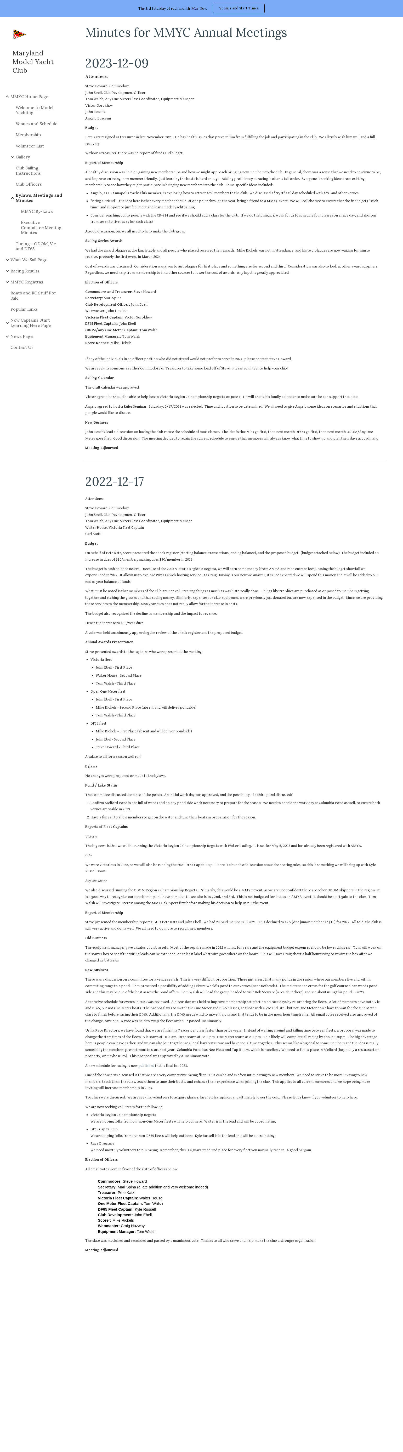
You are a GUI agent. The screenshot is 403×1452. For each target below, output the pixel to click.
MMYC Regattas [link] (26, 281)
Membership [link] (28, 134)
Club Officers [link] (29, 184)
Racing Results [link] (24, 271)
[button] (396, 24)
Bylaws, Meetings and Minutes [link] (39, 197)
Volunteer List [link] (30, 146)
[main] (234, 32)
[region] (201, 8)
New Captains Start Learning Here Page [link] (30, 322)
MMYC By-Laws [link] (37, 211)
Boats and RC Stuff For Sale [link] (33, 295)
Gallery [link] (23, 157)
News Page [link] (21, 336)
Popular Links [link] (24, 309)
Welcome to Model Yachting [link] (34, 110)
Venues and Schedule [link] (36, 123)
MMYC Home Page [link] (29, 96)
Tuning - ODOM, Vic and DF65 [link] (36, 246)
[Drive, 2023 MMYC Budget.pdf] (234, 1358)
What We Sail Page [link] (28, 259)
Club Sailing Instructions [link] (28, 170)
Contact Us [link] (21, 347)
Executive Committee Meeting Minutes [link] (41, 227)
